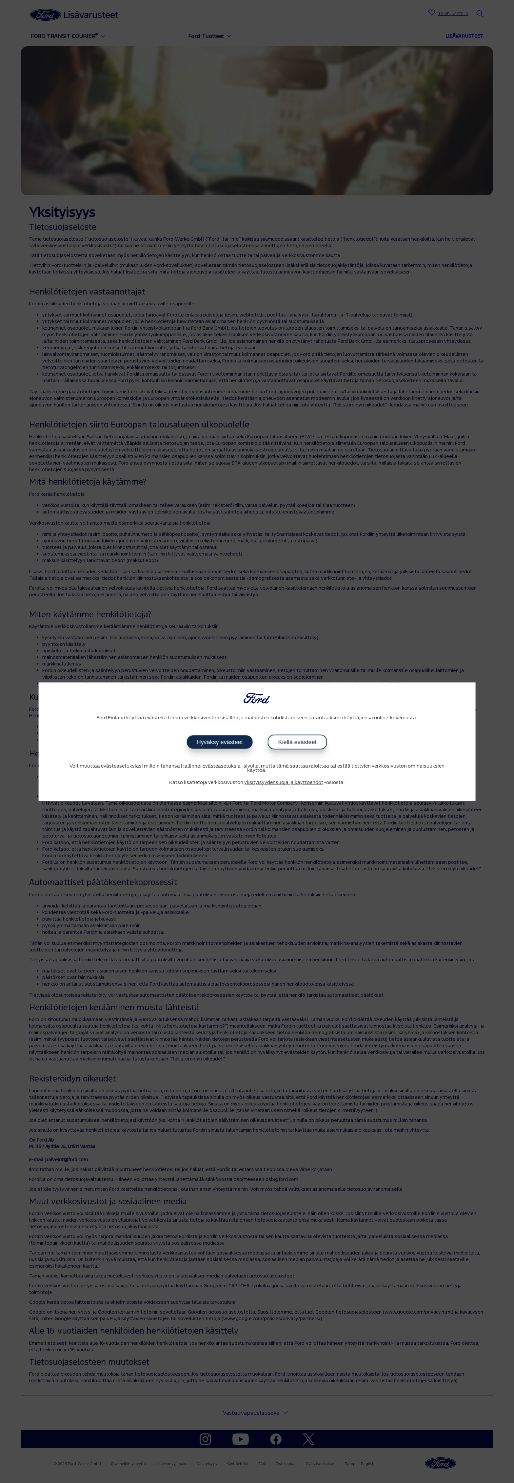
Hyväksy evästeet (220, 742)
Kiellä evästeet (297, 742)
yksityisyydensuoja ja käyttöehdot (283, 782)
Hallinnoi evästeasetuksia (211, 766)
